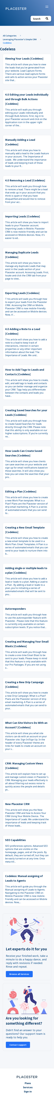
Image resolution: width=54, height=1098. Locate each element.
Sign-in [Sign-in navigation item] (28, 1091)
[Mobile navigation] (47, 7)
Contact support (17, 1044)
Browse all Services (19, 974)
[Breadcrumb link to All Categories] (11, 35)
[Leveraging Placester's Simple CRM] (21, 39)
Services (28, 1087)
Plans (28, 1083)
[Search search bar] (41, 19)
